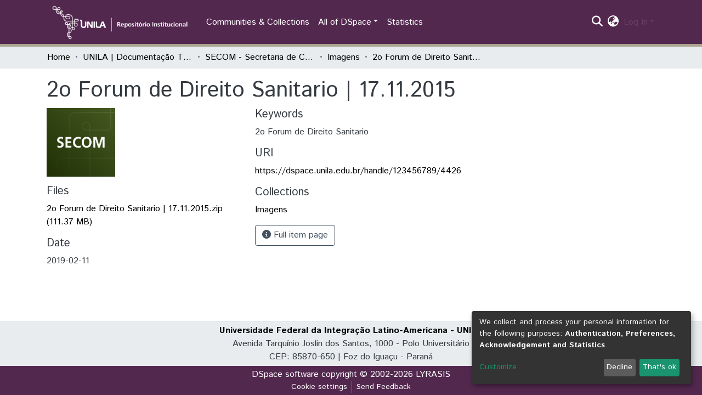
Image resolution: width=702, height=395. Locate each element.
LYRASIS (433, 374)
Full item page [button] (295, 235)
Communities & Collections (257, 22)
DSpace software (285, 374)
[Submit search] (597, 22)
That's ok (659, 367)
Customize (498, 367)
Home (58, 57)
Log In (636, 22)
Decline (619, 367)
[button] (613, 22)
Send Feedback (383, 386)
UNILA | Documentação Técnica (138, 57)
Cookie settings (319, 386)
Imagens (343, 57)
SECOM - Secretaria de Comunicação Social (260, 57)
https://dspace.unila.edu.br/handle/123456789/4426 (358, 171)
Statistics (405, 22)
